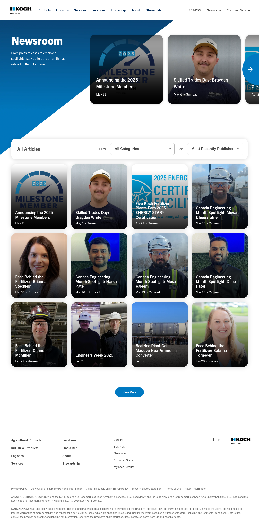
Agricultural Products (26, 440)
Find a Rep (118, 10)
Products (44, 10)
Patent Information (195, 488)
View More (129, 392)
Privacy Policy (19, 488)
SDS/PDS (195, 10)
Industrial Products (24, 448)
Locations (98, 10)
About (136, 10)
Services (80, 10)
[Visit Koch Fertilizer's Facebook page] (213, 439)
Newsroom (214, 10)
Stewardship (154, 10)
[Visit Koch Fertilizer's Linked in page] (219, 439)
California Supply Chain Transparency (107, 488)
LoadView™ (139, 496)
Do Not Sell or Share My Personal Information (56, 488)
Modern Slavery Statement (147, 488)
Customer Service (238, 10)
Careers (118, 439)
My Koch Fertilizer (124, 467)
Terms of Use (173, 488)
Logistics (62, 10)
